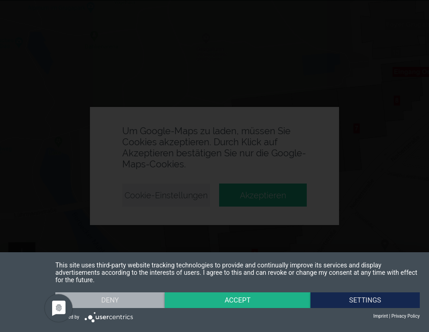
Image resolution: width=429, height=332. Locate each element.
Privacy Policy (405, 316)
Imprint (380, 316)
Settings (365, 300)
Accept (237, 300)
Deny (110, 300)
